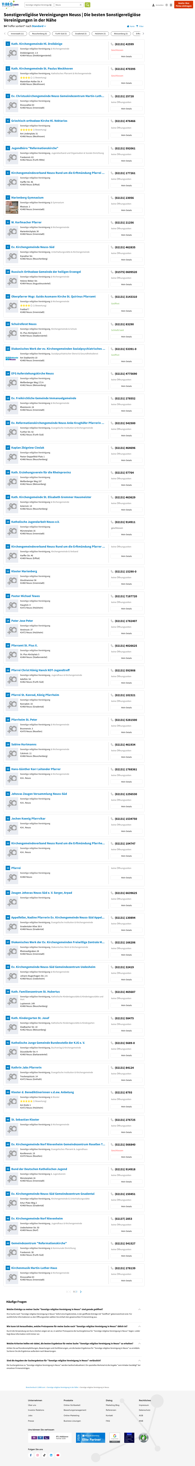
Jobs (30, 1415)
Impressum (144, 1405)
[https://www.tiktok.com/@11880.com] (44, 1455)
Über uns (32, 1405)
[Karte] (131, 26)
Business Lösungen (72, 1421)
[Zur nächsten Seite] (81, 1292)
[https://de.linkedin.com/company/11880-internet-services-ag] (51, 1455)
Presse (31, 1421)
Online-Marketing (71, 1415)
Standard (37, 26)
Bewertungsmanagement (75, 1410)
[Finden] (87, 4)
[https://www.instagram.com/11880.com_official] (37, 1455)
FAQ (108, 1421)
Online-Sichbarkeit (72, 1405)
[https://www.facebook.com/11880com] (31, 1455)
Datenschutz (144, 1410)
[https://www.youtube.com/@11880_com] (58, 1455)
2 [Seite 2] (76, 1291)
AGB (141, 1415)
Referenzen (111, 1410)
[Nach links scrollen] (6, 33)
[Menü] (172, 5)
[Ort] (69, 4)
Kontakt (109, 1415)
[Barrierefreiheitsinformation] (167, 4)
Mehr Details (126, 56)
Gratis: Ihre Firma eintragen (184, 4)
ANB (141, 1421)
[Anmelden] (158, 5)
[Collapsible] (139, 1309)
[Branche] (39, 4)
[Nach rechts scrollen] (141, 33)
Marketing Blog (112, 1405)
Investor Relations (36, 1410)
